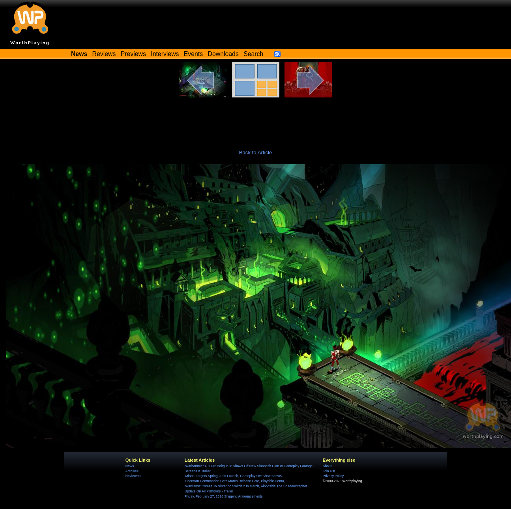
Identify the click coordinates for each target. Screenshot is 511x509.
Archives (132, 471)
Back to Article (255, 152)
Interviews (165, 54)
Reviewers (133, 476)
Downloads (223, 54)
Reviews (104, 54)
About (327, 466)
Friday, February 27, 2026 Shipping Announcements (224, 496)
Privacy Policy (333, 476)
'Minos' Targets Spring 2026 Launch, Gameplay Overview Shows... (235, 476)
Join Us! (329, 471)
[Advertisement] (255, 119)
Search (253, 54)
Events (193, 54)
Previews (133, 54)
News (129, 466)
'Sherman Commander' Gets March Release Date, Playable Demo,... (236, 481)
